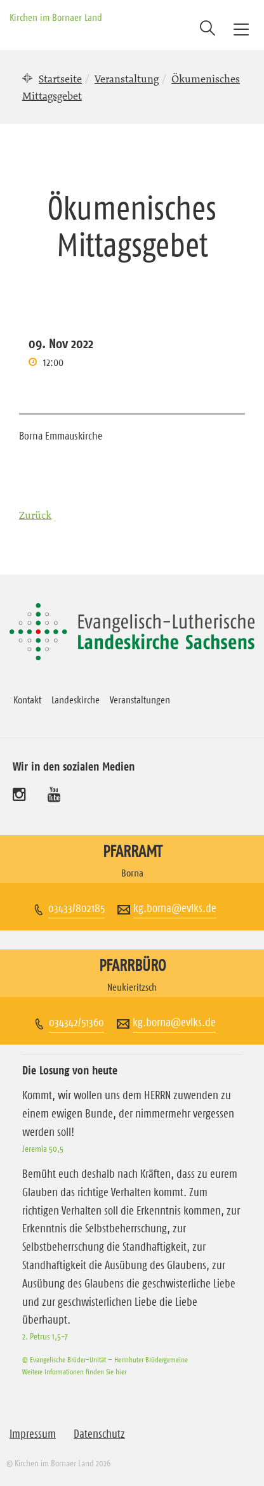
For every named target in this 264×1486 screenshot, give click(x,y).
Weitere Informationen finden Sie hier (74, 1371)
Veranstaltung (127, 79)
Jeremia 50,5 (42, 1148)
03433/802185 (76, 908)
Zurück (35, 515)
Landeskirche (75, 699)
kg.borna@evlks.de (174, 908)
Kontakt (27, 699)
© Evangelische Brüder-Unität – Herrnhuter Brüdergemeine (105, 1359)
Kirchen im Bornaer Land (56, 17)
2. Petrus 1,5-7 (45, 1336)
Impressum (33, 1434)
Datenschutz (99, 1434)
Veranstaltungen (140, 699)
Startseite (60, 79)
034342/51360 (76, 1022)
